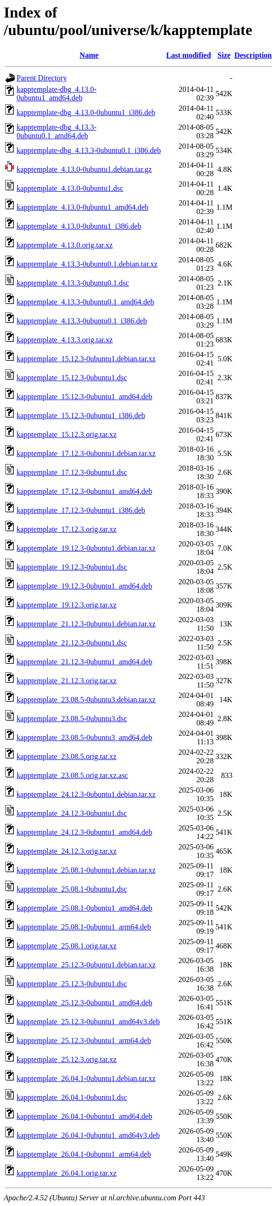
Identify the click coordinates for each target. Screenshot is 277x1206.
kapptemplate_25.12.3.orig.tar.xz (66, 1059)
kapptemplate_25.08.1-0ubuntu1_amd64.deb (84, 908)
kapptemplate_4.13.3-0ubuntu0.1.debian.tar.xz (87, 264)
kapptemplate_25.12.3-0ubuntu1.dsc (72, 984)
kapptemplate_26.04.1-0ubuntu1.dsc (72, 1097)
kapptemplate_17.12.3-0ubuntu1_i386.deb (81, 510)
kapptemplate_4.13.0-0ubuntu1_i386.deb (79, 226)
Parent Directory (42, 78)
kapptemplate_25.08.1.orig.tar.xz (66, 946)
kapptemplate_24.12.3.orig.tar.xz (66, 851)
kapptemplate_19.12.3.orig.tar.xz (66, 605)
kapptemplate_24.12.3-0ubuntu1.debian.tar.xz (86, 794)
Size (224, 55)
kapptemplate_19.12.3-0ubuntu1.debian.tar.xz (86, 548)
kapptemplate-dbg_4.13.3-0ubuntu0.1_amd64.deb (57, 131)
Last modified (188, 55)
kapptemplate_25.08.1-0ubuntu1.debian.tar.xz (86, 870)
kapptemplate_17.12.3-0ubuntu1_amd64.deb (84, 491)
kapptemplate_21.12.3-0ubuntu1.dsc (72, 643)
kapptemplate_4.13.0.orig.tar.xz (65, 245)
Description (253, 55)
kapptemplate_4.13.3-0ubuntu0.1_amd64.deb (85, 302)
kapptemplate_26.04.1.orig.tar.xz (66, 1173)
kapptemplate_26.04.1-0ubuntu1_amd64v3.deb (88, 1135)
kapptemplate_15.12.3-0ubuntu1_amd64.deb (84, 397)
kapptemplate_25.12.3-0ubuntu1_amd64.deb (84, 1003)
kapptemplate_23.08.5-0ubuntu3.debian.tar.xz (86, 700)
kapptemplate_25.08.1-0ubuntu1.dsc (72, 889)
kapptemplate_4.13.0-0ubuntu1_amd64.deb (83, 207)
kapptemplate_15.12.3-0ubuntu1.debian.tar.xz (86, 359)
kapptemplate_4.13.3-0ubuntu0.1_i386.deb (82, 321)
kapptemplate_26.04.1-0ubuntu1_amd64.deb (84, 1116)
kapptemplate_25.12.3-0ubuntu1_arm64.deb (84, 1040)
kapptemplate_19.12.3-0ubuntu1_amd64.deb (84, 586)
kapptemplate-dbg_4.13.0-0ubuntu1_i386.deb (86, 112)
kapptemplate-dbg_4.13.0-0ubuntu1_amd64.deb (57, 93)
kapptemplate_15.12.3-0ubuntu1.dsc (72, 378)
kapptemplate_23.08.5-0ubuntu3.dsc (72, 719)
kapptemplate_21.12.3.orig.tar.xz (66, 681)
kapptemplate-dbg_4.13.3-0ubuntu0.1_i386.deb (89, 150)
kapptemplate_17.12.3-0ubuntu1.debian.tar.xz (86, 453)
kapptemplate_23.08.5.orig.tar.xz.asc (72, 775)
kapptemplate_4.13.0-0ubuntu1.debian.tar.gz (84, 169)
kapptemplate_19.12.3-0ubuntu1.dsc (72, 567)
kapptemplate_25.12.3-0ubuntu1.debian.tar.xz (86, 965)
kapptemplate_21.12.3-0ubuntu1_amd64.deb (84, 662)
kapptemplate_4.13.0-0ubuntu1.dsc (70, 188)
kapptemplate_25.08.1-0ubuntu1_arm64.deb (84, 927)
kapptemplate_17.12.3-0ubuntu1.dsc (72, 472)
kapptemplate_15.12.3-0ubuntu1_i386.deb (81, 415)
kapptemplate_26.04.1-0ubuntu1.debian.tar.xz (86, 1078)
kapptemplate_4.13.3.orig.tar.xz (65, 340)
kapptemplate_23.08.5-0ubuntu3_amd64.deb (84, 737)
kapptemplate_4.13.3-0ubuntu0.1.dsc (73, 283)
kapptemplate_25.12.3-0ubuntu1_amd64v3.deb (88, 1022)
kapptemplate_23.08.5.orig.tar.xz (66, 756)
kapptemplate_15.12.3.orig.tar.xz (66, 434)
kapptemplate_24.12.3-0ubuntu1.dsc (72, 813)
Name (89, 55)
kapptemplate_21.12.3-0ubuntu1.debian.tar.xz (86, 624)
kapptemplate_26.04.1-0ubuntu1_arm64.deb (84, 1154)
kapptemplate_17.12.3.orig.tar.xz (66, 529)
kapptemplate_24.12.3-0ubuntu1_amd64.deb (84, 832)
